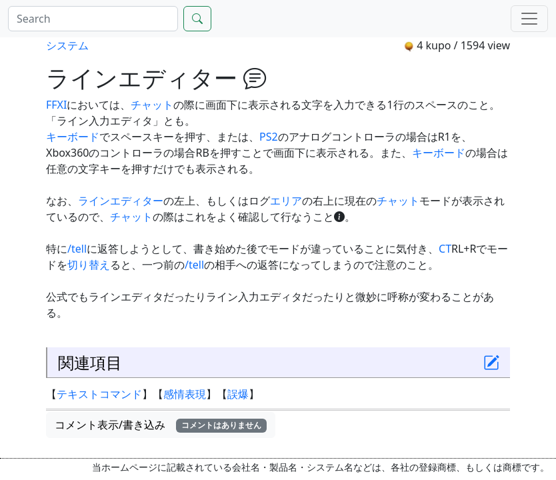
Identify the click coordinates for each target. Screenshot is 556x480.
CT (445, 248)
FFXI (56, 104)
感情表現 (184, 394)
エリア (286, 200)
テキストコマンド (99, 394)
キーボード (72, 136)
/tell (77, 248)
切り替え (88, 264)
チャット (152, 104)
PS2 (268, 136)
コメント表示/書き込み (161, 424)
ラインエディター (120, 200)
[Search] (93, 18)
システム (67, 45)
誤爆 (238, 394)
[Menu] (529, 18)
